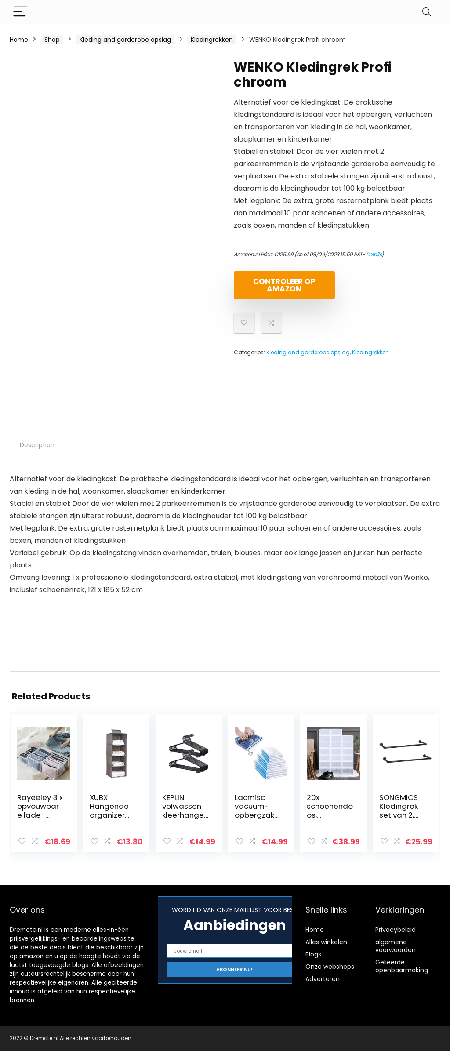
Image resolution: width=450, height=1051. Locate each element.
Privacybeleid (395, 929)
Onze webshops (329, 966)
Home (19, 39)
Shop (52, 39)
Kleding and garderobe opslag (125, 39)
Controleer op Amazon (284, 285)
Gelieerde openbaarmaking (401, 966)
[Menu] (20, 12)
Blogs (313, 954)
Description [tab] (37, 444)
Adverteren (322, 979)
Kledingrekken (212, 39)
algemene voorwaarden (395, 946)
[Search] (426, 12)
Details (374, 254)
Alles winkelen (326, 942)
